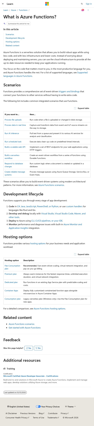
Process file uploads (13, 119)
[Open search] (82, 3)
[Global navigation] (3, 3)
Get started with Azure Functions (25, 327)
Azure (13, 10)
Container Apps (11, 290)
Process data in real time (15, 125)
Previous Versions (27, 413)
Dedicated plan (11, 282)
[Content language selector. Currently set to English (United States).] (18, 406)
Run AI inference (12, 133)
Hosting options (12, 41)
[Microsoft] (47, 4)
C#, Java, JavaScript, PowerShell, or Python (37, 206)
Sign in (89, 3)
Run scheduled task (13, 141)
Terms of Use (38, 417)
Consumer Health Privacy (16, 417)
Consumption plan (13, 298)
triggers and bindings (69, 91)
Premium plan (11, 274)
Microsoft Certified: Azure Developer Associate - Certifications (30, 376)
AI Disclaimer (11, 413)
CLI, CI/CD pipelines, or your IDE (46, 220)
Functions (23, 10)
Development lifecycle (15, 38)
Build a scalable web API (15, 147)
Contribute (52, 413)
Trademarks (52, 417)
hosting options (38, 243)
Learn (5, 10)
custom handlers (74, 206)
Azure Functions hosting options (49, 308)
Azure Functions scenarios (51, 184)
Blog (41, 413)
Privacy (64, 413)
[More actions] (88, 10)
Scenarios (10, 34)
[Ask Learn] (83, 10)
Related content (12, 45)
